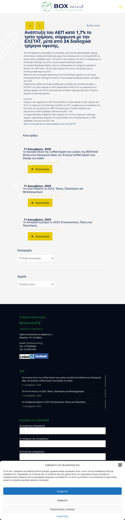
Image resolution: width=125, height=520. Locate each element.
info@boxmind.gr (34, 343)
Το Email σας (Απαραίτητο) (62, 455)
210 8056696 (30, 346)
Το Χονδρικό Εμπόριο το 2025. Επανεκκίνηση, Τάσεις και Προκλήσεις (54, 401)
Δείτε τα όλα (93, 25)
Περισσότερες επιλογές (62, 509)
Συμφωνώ (62, 491)
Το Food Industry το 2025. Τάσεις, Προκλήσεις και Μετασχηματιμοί (53, 391)
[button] (120, 465)
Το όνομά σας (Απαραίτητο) (62, 429)
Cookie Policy (62, 516)
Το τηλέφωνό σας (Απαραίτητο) (62, 442)
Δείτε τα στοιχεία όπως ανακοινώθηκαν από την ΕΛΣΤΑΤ (50, 123)
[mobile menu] (120, 6)
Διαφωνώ (62, 500)
